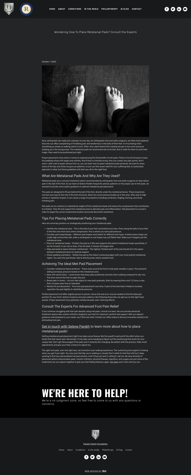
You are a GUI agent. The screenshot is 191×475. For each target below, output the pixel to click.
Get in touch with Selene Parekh (66, 326)
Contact (137, 9)
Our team (114, 362)
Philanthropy (109, 9)
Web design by (95, 471)
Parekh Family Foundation (95, 444)
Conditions (74, 9)
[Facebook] (167, 9)
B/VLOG (125, 9)
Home (52, 9)
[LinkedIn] (179, 9)
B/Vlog (119, 450)
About (61, 9)
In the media (91, 9)
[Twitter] (173, 9)
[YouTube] (185, 9)
